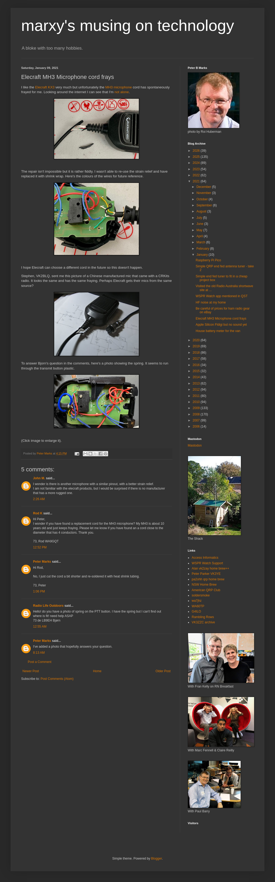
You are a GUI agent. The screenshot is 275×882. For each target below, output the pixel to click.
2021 (197, 181)
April (200, 236)
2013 (197, 383)
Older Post (163, 671)
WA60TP (198, 606)
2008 (197, 414)
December (204, 187)
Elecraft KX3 (44, 87)
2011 (197, 396)
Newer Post (30, 671)
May (199, 230)
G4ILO (196, 611)
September (204, 205)
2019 (197, 346)
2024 (197, 163)
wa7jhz (196, 601)
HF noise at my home (211, 302)
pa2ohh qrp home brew (208, 579)
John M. (39, 478)
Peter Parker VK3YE (206, 574)
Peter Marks (42, 561)
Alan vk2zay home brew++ (210, 568)
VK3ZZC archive (203, 622)
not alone (121, 92)
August (201, 211)
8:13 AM (39, 653)
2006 (197, 426)
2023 (197, 169)
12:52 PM (40, 547)
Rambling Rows (203, 617)
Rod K (37, 513)
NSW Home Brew (204, 584)
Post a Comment (39, 662)
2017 (197, 359)
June (200, 224)
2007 (197, 420)
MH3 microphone (118, 87)
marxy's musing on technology (127, 25)
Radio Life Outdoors (48, 606)
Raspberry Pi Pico (208, 260)
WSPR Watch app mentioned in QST (222, 296)
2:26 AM (39, 499)
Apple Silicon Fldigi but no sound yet (221, 324)
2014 (197, 377)
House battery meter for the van (218, 331)
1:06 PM (39, 591)
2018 (197, 352)
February (203, 248)
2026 (197, 151)
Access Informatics (205, 557)
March (201, 242)
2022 (197, 175)
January (202, 255)
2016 (197, 365)
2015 (197, 371)
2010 (197, 402)
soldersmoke (201, 595)
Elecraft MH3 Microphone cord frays (221, 318)
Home (97, 671)
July (199, 218)
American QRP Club (206, 590)
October (202, 199)
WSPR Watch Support (207, 563)
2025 (197, 157)
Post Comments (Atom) (57, 679)
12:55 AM (40, 626)
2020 (197, 340)
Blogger (156, 858)
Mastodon (195, 445)
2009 (197, 408)
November (204, 193)
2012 (197, 389)
